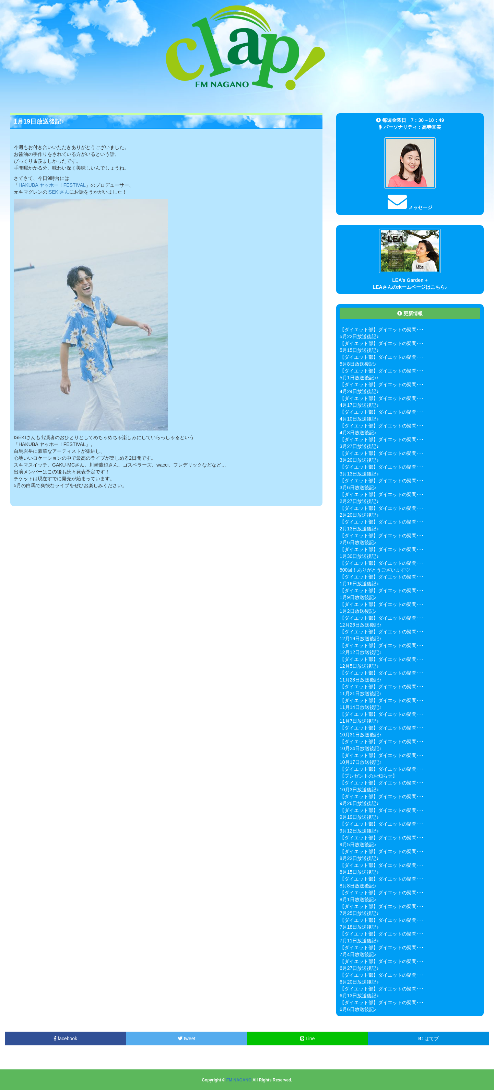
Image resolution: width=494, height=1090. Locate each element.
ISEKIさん (58, 192)
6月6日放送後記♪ (358, 1009)
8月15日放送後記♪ (359, 872)
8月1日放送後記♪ (358, 899)
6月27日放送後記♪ (359, 968)
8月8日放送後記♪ (358, 885)
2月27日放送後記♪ (359, 501)
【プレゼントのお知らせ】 (368, 776)
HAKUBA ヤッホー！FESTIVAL (52, 185)
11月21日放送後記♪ (360, 693)
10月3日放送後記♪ (359, 789)
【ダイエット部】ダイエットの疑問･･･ (382, 329)
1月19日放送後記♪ (39, 121)
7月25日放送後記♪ (359, 913)
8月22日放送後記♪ (359, 858)
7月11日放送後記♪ (359, 940)
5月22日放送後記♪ (359, 336)
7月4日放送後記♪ (358, 954)
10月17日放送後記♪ (360, 762)
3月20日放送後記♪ (359, 460)
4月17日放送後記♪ (359, 405)
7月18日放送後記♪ (359, 927)
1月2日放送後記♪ (358, 611)
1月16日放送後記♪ (359, 583)
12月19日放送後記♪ (360, 638)
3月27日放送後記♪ (359, 446)
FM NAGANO (238, 1080)
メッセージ (410, 207)
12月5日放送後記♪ (359, 666)
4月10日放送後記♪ (359, 419)
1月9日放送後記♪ (358, 597)
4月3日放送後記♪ (358, 432)
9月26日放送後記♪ (359, 803)
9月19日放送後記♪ (359, 817)
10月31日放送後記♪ (360, 734)
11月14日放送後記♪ (360, 707)
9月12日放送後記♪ (359, 831)
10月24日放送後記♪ (360, 748)
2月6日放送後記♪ (358, 542)
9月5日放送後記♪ (358, 844)
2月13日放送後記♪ (359, 528)
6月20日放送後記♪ (359, 982)
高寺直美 (431, 127)
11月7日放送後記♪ (359, 721)
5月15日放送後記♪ (359, 350)
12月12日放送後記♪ (360, 652)
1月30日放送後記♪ (359, 556)
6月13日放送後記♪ (359, 995)
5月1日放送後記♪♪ (359, 377)
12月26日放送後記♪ (360, 625)
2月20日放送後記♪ (359, 515)
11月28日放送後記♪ (360, 679)
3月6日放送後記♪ (358, 487)
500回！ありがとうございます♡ (375, 570)
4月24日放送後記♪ (359, 391)
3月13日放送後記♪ (359, 474)
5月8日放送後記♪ (358, 364)
